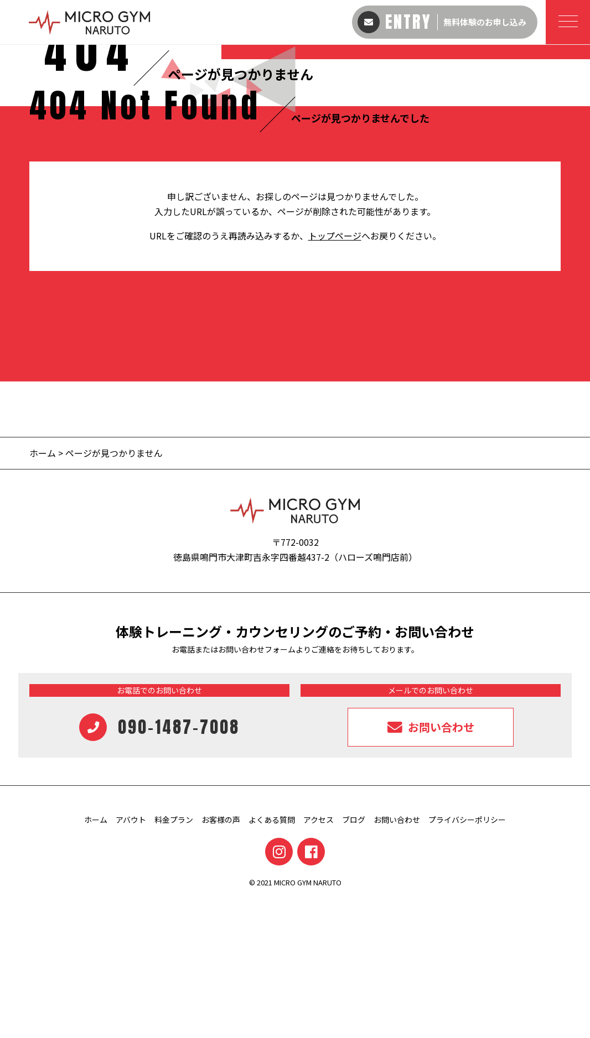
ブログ (353, 955)
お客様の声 (220, 955)
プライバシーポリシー (467, 955)
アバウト (131, 955)
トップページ (334, 371)
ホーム (42, 589)
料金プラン (173, 955)
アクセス (318, 955)
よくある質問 (272, 955)
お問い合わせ (397, 955)
